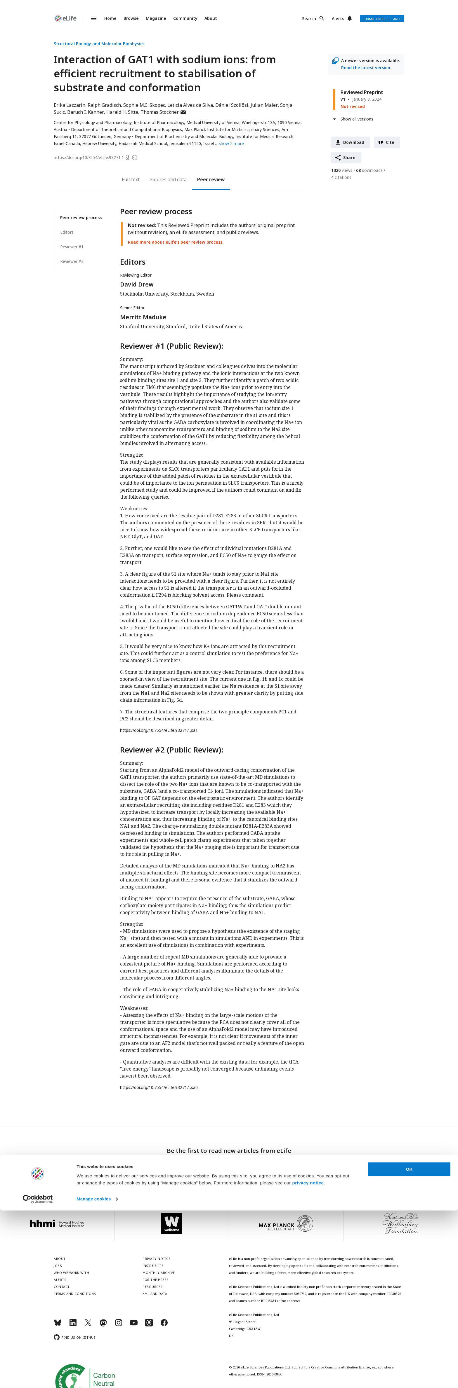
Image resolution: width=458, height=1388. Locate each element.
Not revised (353, 106)
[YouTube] (134, 1325)
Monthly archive (159, 1272)
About (210, 18)
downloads (369, 170)
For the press (156, 1279)
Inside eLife (153, 1265)
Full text (131, 179)
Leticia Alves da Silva (190, 105)
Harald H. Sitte (122, 112)
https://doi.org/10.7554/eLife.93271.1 (89, 157)
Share (349, 157)
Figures (158, 179)
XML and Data (155, 1293)
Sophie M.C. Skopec (144, 105)
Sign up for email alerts (229, 1167)
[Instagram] (118, 1325)
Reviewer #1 (72, 246)
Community (185, 18)
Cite (390, 142)
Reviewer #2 (72, 261)
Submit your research (382, 19)
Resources (153, 1286)
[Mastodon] (103, 1325)
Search (309, 18)
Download (354, 142)
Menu (90, 18)
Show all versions (357, 119)
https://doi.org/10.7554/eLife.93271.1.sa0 (159, 1087)
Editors (67, 232)
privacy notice (308, 1360)
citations (341, 177)
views (341, 170)
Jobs (58, 1265)
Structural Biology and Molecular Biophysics (99, 43)
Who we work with (71, 1272)
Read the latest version (365, 67)
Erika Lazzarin (69, 105)
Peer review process (81, 217)
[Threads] (149, 1325)
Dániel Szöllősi (231, 105)
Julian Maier (264, 105)
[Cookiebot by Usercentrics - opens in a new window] (37, 1376)
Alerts (338, 18)
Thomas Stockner (163, 112)
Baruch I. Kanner (85, 112)
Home (110, 18)
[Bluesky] (58, 1325)
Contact (62, 1286)
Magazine (156, 18)
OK (409, 1346)
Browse (131, 18)
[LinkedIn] (73, 1325)
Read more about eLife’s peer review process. (175, 242)
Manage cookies (94, 1376)
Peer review (211, 179)
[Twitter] (88, 1325)
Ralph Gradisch (104, 105)
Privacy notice (229, 1179)
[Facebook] (164, 1325)
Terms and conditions (75, 1293)
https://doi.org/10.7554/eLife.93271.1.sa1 (159, 730)
